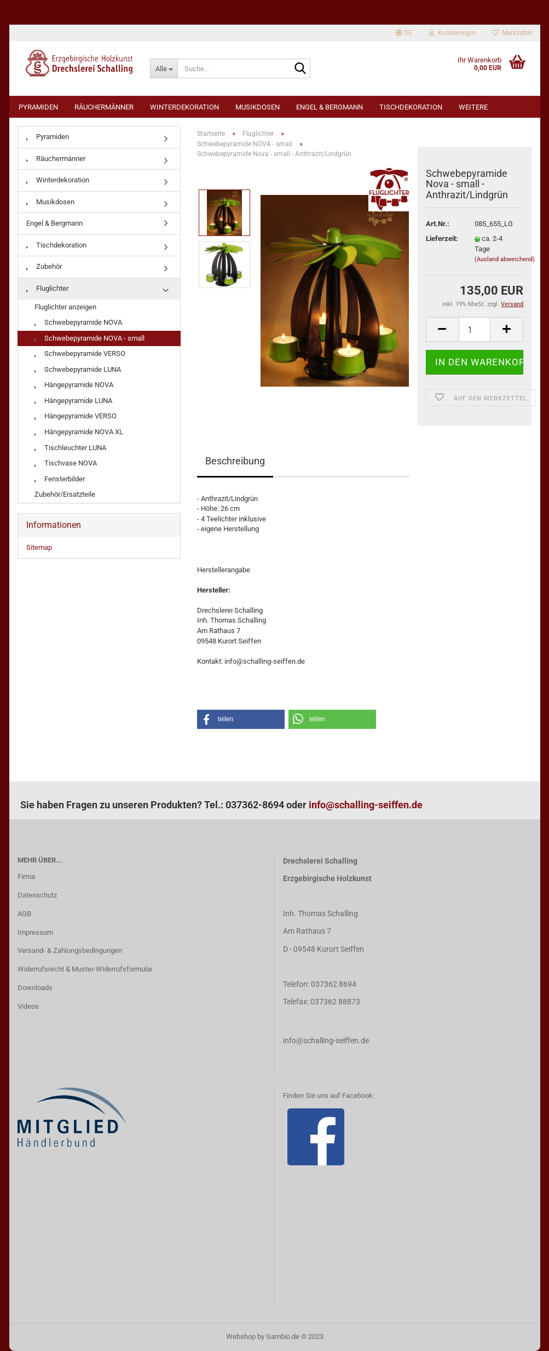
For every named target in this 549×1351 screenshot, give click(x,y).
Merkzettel (512, 33)
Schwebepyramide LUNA (77, 369)
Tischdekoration (410, 107)
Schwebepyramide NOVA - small (89, 338)
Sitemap (39, 547)
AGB (24, 914)
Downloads (35, 988)
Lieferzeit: (442, 238)
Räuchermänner (104, 107)
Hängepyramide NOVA (73, 385)
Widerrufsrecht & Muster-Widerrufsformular (85, 969)
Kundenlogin (452, 33)
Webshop (241, 1336)
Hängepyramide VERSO (75, 416)
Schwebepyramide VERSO (79, 353)
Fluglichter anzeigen (65, 307)
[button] (241, 719)
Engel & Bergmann (329, 107)
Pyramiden (38, 107)
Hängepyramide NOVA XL (78, 432)
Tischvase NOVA (65, 463)
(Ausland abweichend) (505, 259)
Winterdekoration (184, 107)
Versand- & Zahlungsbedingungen (70, 950)
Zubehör (44, 266)
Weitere (473, 107)
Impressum (35, 932)
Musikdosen (257, 107)
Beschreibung (235, 461)
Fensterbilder (59, 479)
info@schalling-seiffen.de (366, 804)
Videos (28, 1006)
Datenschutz (37, 895)
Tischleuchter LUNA (70, 448)
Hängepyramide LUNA (73, 400)
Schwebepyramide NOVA (78, 322)
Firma (26, 876)
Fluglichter (47, 288)
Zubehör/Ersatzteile (64, 494)
